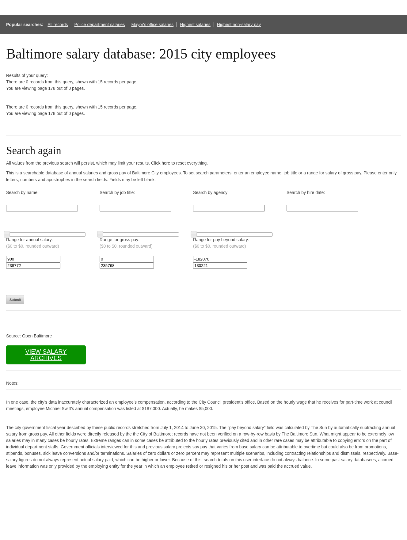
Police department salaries (99, 24)
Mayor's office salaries (152, 24)
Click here (160, 163)
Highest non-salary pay (239, 24)
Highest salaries (195, 24)
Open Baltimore (37, 335)
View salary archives (46, 354)
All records (58, 24)
